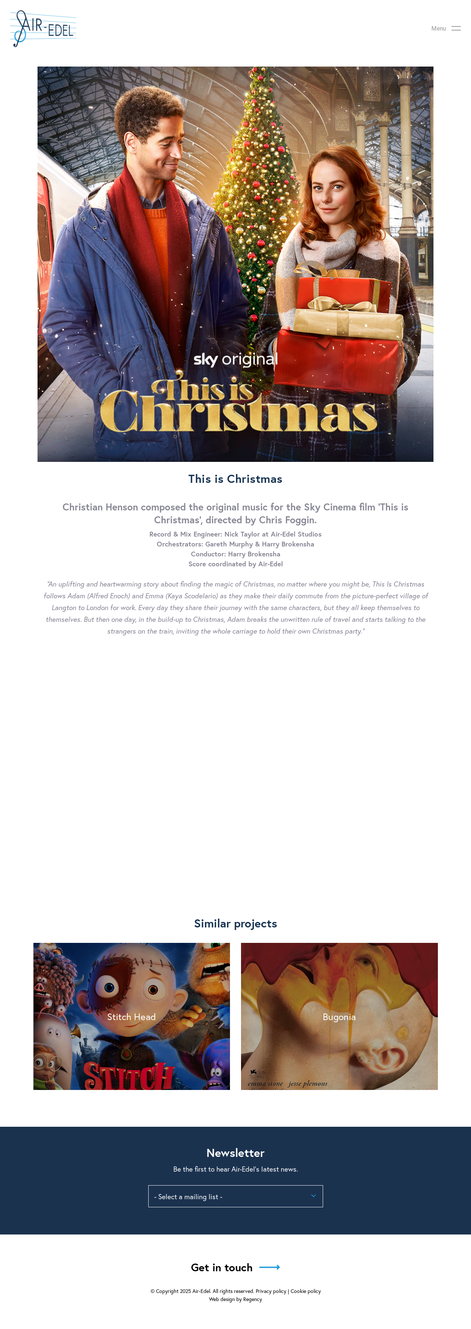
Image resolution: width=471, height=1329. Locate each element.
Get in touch (222, 1267)
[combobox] (235, 1196)
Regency (252, 1299)
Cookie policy (306, 1290)
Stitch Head (131, 1016)
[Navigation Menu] (446, 28)
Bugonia (339, 1016)
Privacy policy (271, 1290)
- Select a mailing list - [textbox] (188, 1196)
